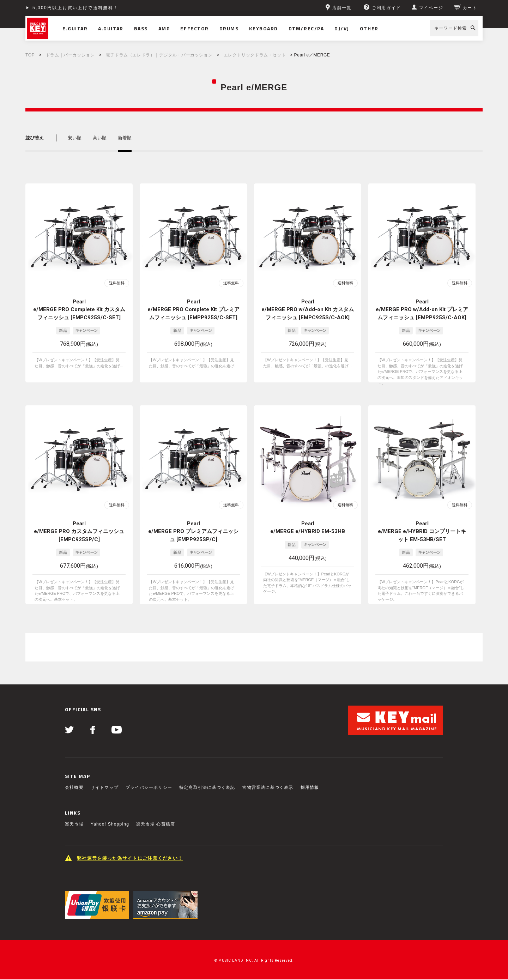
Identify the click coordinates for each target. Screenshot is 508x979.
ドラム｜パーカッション (70, 55)
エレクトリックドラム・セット (255, 55)
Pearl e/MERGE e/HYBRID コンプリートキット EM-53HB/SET (422, 531)
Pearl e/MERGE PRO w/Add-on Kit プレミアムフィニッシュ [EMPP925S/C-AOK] (422, 309)
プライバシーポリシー (149, 787)
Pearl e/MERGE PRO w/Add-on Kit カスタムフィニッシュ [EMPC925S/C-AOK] (307, 309)
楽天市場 (74, 824)
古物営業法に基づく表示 (267, 787)
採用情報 (310, 787)
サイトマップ (105, 787)
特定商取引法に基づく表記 (207, 787)
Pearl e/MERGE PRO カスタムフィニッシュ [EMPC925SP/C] (79, 531)
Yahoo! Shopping (110, 824)
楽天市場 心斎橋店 (155, 824)
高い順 (100, 137)
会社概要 (74, 787)
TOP (30, 55)
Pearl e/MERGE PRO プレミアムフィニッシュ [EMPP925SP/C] (193, 531)
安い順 (74, 137)
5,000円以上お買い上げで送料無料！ (75, 7)
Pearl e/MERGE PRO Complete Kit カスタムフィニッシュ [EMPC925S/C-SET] (79, 309)
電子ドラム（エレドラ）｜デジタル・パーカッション (159, 55)
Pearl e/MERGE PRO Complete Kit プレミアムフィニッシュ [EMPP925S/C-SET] (193, 309)
